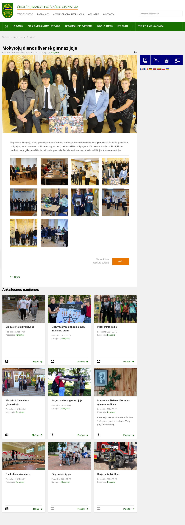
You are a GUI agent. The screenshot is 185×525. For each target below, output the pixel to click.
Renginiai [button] (122, 26)
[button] (162, 6)
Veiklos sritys (25, 14)
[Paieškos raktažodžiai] (160, 13)
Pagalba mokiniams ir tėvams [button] (44, 26)
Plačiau (35, 361)
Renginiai (31, 37)
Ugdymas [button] (18, 26)
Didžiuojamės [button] (105, 26)
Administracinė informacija (69, 14)
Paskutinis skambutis (18, 474)
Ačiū (120, 261)
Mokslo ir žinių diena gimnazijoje (17, 402)
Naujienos (18, 37)
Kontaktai (108, 14)
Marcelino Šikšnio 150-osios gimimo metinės (113, 402)
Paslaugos (43, 14)
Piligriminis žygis (107, 326)
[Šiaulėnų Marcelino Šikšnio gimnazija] (9, 10)
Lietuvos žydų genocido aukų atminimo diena (68, 328)
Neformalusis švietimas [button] (79, 26)
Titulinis (6, 37)
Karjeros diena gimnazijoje (66, 400)
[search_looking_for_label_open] (179, 13)
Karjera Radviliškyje (108, 474)
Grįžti (17, 277)
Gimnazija (93, 14)
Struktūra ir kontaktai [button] (151, 26)
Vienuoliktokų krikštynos (20, 326)
